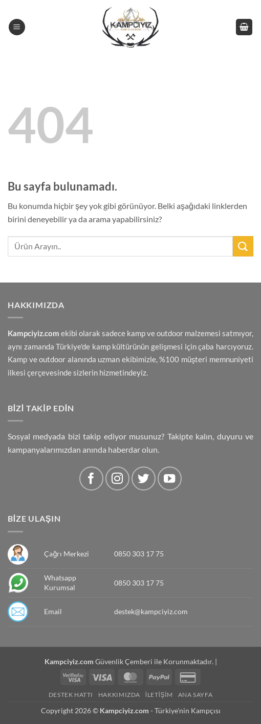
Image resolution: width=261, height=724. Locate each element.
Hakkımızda (119, 694)
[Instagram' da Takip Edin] (117, 478)
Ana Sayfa (195, 694)
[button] (17, 27)
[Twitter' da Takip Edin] (144, 478)
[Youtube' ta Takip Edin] (170, 478)
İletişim (159, 694)
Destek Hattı (71, 694)
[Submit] (243, 246)
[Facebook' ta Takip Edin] (91, 478)
